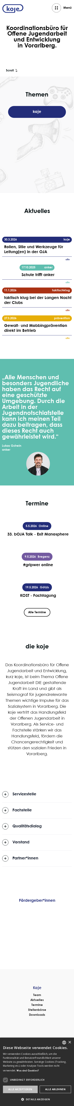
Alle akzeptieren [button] (20, 1089)
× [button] (69, 1042)
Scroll (10, 70)
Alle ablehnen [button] (55, 1089)
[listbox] (64, 1043)
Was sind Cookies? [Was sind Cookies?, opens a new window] (28, 1071)
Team (37, 1010)
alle (68, 259)
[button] (37, 1099)
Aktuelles (37, 1014)
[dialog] (37, 1072)
